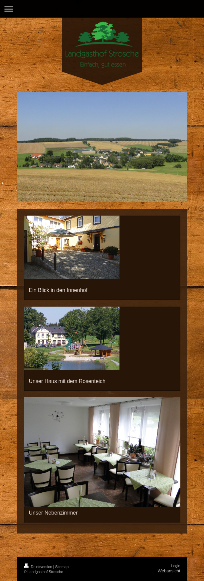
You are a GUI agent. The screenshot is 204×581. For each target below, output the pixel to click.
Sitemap (62, 567)
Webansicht (169, 570)
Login (175, 566)
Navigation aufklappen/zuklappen (102, 9)
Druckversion (38, 567)
